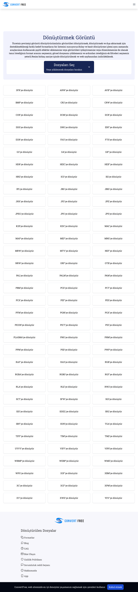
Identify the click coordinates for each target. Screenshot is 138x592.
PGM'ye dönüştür (69, 312)
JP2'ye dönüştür (69, 201)
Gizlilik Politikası (31, 559)
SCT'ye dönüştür (24, 399)
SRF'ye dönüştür (24, 423)
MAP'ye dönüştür (24, 238)
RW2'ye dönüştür (114, 386)
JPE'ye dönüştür (113, 201)
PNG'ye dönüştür (69, 337)
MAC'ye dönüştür (113, 226)
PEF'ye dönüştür (69, 300)
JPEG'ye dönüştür (24, 213)
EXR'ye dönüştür (24, 139)
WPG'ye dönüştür (24, 473)
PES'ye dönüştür (113, 300)
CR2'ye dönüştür (69, 102)
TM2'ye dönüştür (113, 436)
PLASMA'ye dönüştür (24, 337)
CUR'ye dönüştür (24, 114)
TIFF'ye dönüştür (24, 436)
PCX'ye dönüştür (24, 300)
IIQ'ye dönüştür (113, 176)
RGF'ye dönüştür (113, 374)
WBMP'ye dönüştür (24, 460)
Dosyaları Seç (64, 67)
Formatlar (27, 537)
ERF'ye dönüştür (113, 127)
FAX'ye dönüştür (69, 139)
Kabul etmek (115, 587)
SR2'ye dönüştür (113, 411)
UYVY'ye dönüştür (24, 448)
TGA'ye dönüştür (113, 423)
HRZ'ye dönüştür (24, 176)
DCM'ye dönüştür (69, 114)
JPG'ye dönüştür (69, 213)
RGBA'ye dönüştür (24, 374)
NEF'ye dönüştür (113, 250)
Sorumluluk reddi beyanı (35, 564)
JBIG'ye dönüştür (113, 189)
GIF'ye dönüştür (113, 151)
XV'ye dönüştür (24, 497)
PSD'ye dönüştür (69, 349)
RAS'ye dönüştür (69, 362)
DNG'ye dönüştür (69, 127)
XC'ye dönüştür (24, 485)
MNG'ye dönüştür (113, 238)
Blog (25, 542)
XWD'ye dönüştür (69, 497)
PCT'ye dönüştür (113, 287)
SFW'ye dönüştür (69, 399)
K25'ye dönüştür (24, 226)
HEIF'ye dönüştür (114, 164)
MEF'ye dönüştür (69, 238)
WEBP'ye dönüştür (69, 460)
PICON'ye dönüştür (24, 324)
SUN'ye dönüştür (69, 423)
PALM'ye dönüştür (69, 275)
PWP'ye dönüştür (114, 349)
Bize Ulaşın (28, 553)
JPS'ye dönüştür (113, 213)
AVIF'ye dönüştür (114, 90)
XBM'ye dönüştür (114, 473)
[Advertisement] (69, 16)
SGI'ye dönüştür (113, 399)
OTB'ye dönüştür (113, 263)
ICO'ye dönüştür (69, 176)
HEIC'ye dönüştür (69, 164)
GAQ (25, 548)
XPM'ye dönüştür (114, 485)
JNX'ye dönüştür (24, 201)
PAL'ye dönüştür (24, 275)
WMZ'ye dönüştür (113, 460)
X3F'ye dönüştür (68, 473)
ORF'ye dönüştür (69, 263)
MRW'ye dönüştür (24, 250)
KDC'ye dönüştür (69, 226)
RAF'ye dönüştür (24, 362)
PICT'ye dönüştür (69, 324)
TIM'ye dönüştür (68, 436)
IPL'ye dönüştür (24, 189)
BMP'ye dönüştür (24, 102)
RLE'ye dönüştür (69, 386)
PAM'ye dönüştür (113, 275)
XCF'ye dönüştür (69, 485)
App (24, 575)
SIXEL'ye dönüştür (69, 411)
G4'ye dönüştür (69, 151)
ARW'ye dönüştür (69, 90)
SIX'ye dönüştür (24, 411)
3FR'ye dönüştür (24, 90)
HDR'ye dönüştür (24, 164)
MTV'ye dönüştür (69, 250)
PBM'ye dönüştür (24, 287)
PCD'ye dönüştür (68, 287)
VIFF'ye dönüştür (69, 448)
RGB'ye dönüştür (113, 362)
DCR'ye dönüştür (113, 114)
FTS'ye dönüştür (113, 139)
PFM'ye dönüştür (24, 312)
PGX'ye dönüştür (113, 312)
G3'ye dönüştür (24, 151)
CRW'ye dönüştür (113, 102)
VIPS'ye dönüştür (113, 448)
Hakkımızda (29, 570)
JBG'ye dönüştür (69, 189)
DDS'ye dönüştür (24, 127)
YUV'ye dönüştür (113, 497)
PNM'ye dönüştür (114, 337)
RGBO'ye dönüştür (69, 374)
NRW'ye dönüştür (24, 263)
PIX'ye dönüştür (113, 324)
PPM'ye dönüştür (24, 349)
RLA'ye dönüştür (24, 386)
